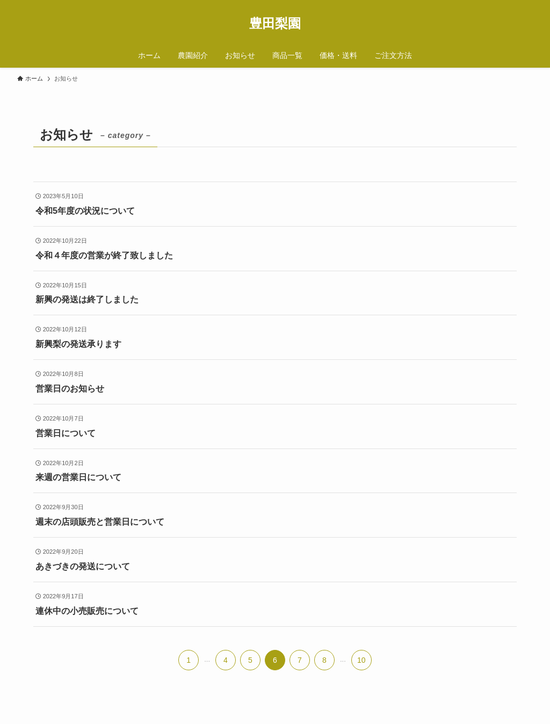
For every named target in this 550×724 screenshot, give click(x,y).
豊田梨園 (275, 23)
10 (361, 660)
